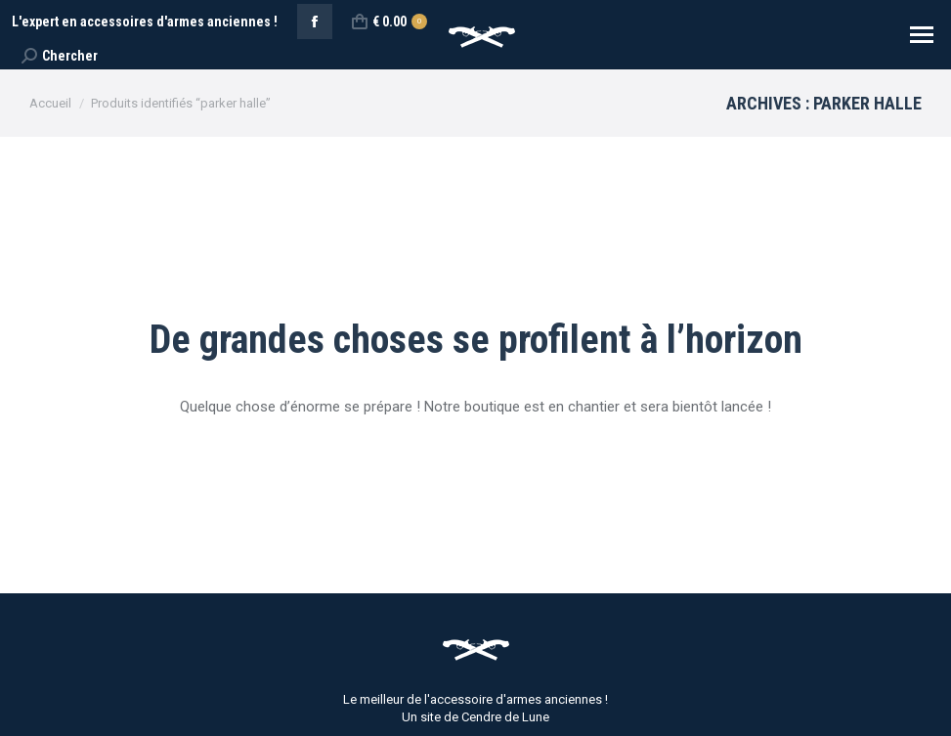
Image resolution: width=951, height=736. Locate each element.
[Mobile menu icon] (921, 35)
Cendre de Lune (505, 717)
